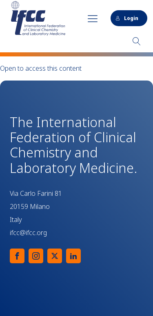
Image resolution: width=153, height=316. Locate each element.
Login (126, 18)
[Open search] (136, 41)
